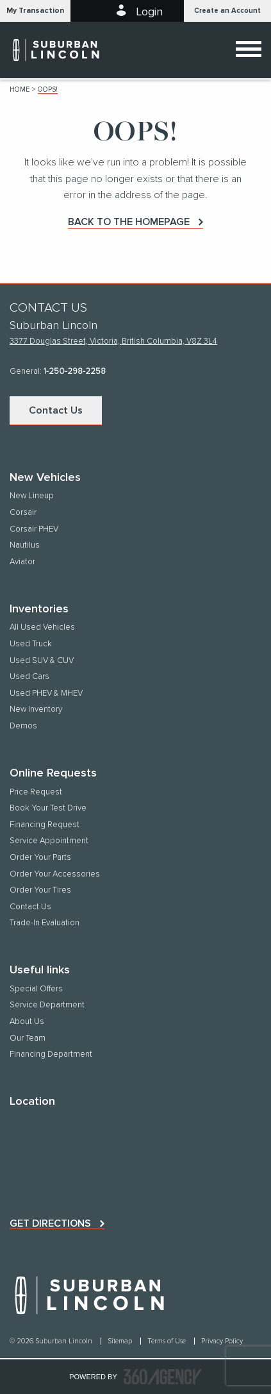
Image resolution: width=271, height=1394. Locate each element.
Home (19, 89)
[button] (35, 11)
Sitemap (121, 1341)
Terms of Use (167, 1341)
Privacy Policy (222, 1341)
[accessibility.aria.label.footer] (163, 1376)
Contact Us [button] (56, 410)
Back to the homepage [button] (129, 222)
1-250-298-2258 (75, 371)
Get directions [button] (50, 1223)
